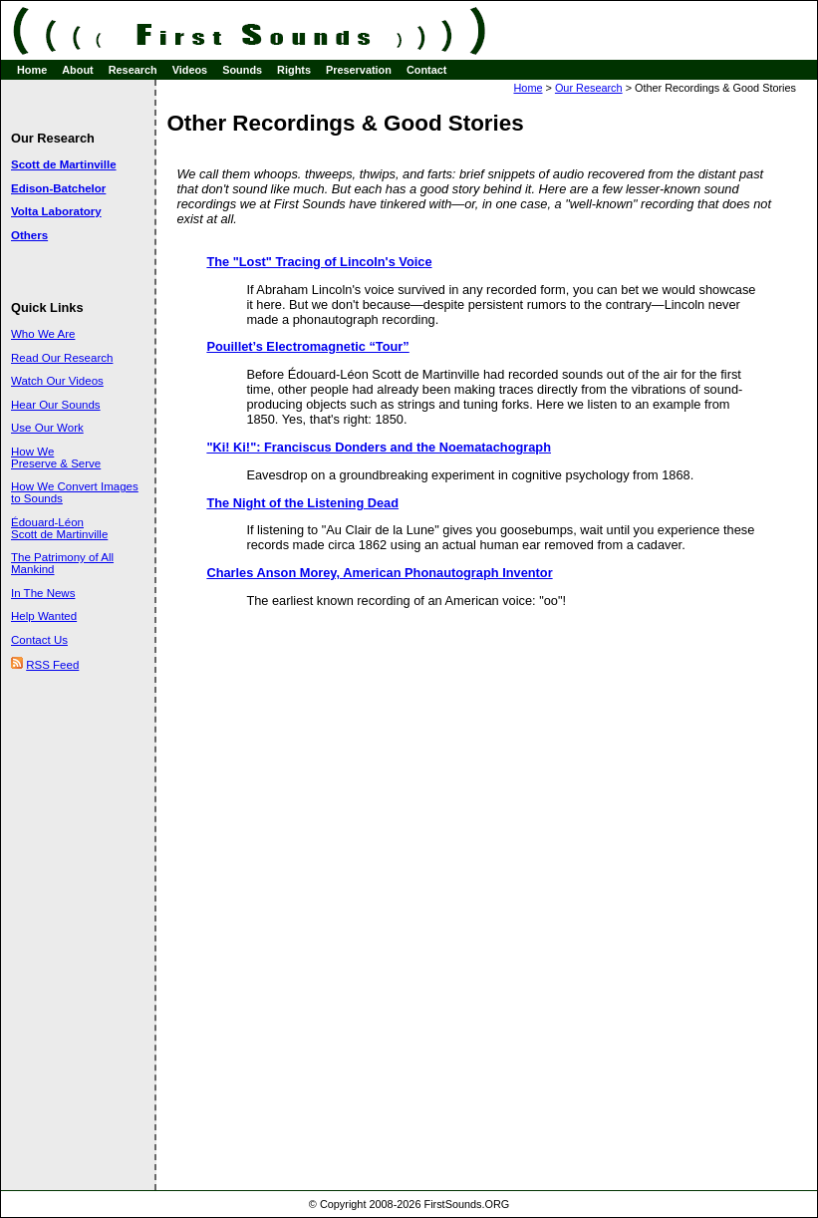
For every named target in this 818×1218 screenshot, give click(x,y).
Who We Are (43, 334)
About (77, 70)
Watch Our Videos (57, 381)
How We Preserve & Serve (56, 457)
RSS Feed (52, 665)
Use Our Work (47, 428)
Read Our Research (62, 358)
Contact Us (39, 640)
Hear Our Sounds (56, 405)
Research (133, 70)
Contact (426, 70)
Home (32, 70)
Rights (294, 70)
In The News (43, 593)
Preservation (359, 70)
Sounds (242, 70)
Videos (189, 70)
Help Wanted (44, 616)
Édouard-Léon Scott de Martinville (59, 528)
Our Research (589, 88)
